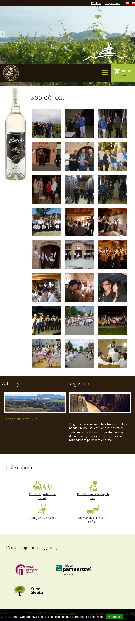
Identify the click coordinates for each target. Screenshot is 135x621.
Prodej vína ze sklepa (42, 512)
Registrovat (112, 3)
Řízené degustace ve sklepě (42, 490)
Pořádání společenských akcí (93, 490)
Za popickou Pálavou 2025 (21, 419)
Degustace (79, 383)
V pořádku (114, 616)
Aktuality (10, 383)
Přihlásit (96, 3)
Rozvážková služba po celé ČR (93, 514)
